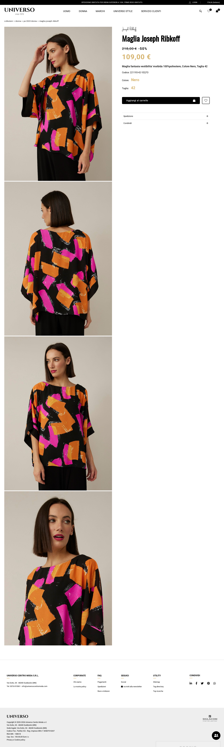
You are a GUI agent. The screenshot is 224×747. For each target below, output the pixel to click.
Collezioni (8, 21)
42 (133, 88)
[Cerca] (200, 11)
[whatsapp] (214, 683)
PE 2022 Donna (30, 21)
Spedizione (128, 116)
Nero (135, 80)
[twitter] (202, 683)
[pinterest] (209, 683)
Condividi (127, 123)
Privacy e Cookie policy (16, 740)
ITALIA (212, 2)
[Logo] (19, 11)
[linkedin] (191, 683)
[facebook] (197, 683)
